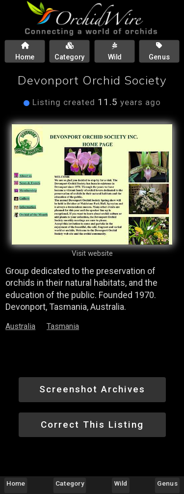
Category (69, 483)
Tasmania (63, 326)
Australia (20, 326)
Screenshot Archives (92, 389)
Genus (167, 483)
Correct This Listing (92, 424)
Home (15, 483)
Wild (121, 483)
